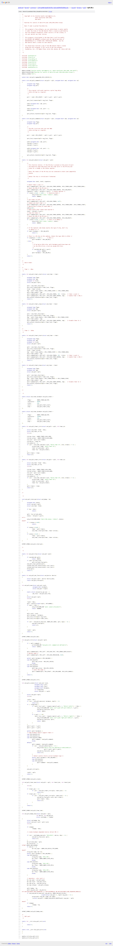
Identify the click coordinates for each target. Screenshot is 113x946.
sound (73, 8)
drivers (79, 8)
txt (106, 943)
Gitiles (9, 943)
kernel (27, 8)
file (50, 11)
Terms (18, 943)
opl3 (84, 8)
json (110, 943)
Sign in (109, 2)
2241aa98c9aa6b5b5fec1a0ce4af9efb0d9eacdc (53, 8)
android (20, 8)
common (33, 8)
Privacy (14, 943)
